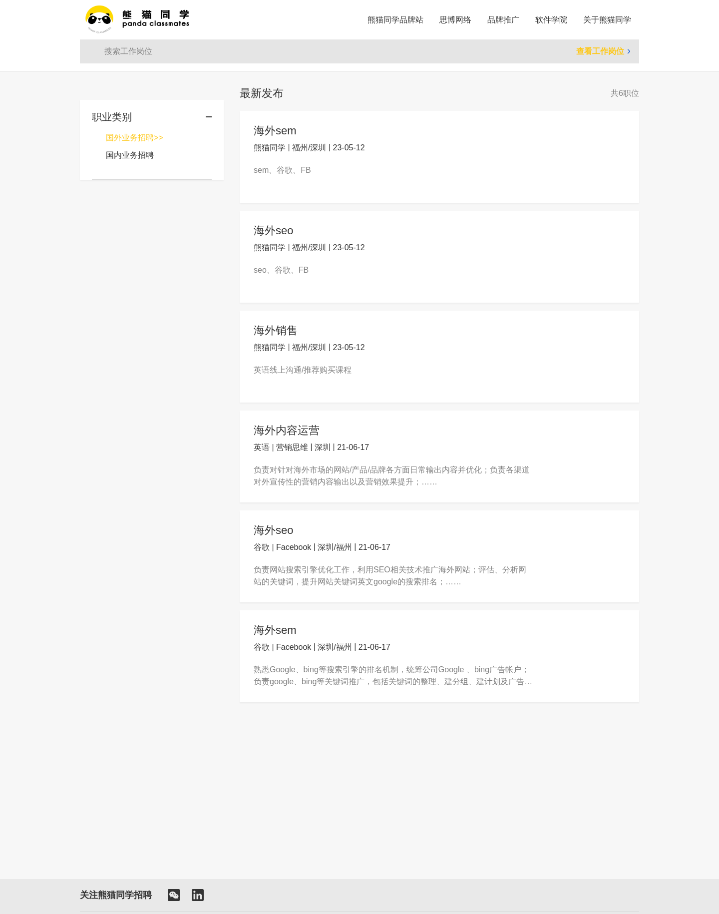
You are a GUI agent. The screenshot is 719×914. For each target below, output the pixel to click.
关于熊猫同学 (607, 19)
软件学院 (551, 19)
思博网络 (455, 19)
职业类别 (112, 117)
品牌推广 (503, 19)
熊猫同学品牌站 (395, 19)
